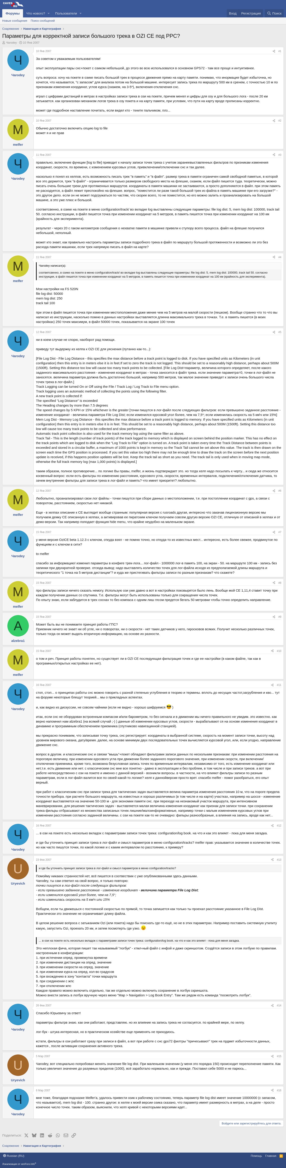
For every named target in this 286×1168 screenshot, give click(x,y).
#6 (279, 490)
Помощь (256, 1155)
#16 (279, 1090)
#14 (279, 1005)
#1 (279, 51)
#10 (279, 651)
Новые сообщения (14, 20)
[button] (49, 13)
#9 (279, 616)
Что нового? (35, 13)
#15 (279, 1056)
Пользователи (66, 13)
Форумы (13, 13)
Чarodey (11, 42)
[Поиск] (274, 13)
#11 (279, 685)
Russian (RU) (13, 1155)
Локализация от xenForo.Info (19, 1164)
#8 (279, 582)
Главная (270, 1155)
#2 (279, 120)
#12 (279, 825)
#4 (279, 257)
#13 (279, 859)
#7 (279, 532)
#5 (279, 332)
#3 (279, 154)
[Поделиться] (274, 51)
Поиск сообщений (43, 20)
